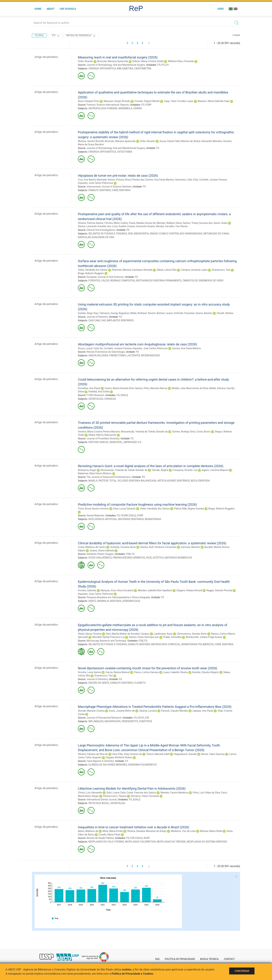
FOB (128, 554)
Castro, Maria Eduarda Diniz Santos (124, 388)
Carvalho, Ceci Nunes (176, 226)
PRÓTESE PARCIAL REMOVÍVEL (105, 442)
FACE (149, 557)
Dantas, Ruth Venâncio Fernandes (158, 547)
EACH (141, 717)
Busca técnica (209, 959)
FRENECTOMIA (117, 355)
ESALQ (124, 395)
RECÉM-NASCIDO (150, 355)
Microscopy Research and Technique (106, 640)
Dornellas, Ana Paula (89, 388)
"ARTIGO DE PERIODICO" (81, 35)
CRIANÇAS (110, 398)
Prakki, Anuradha (172, 637)
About (51, 8)
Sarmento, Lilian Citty (186, 179)
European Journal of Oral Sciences (105, 277)
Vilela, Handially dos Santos (93, 269)
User (221, 8)
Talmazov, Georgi (108, 313)
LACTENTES (133, 355)
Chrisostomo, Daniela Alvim (192, 633)
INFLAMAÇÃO (96, 721)
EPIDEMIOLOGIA (131, 601)
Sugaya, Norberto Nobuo (119, 757)
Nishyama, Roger (87, 470)
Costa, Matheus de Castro (92, 547)
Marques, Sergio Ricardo (117, 101)
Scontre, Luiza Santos (89, 672)
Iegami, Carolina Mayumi (215, 470)
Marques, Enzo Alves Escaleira (117, 590)
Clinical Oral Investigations (101, 230)
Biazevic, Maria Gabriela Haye (214, 101)
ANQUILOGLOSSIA (98, 355)
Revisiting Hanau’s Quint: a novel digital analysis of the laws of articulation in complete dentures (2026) (150, 466)
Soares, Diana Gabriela (102, 550)
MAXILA (92, 480)
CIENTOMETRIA (142, 68)
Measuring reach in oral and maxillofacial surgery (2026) (118, 57)
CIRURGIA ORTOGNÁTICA (102, 68)
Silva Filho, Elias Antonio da (127, 754)
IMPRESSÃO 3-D (132, 442)
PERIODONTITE (130, 721)
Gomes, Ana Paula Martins (159, 179)
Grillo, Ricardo (85, 61)
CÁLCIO (105, 280)
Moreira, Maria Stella (211, 831)
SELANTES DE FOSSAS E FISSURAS (107, 233)
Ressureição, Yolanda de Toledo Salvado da (144, 431)
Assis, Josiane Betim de (122, 710)
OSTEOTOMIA (124, 151)
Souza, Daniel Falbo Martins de (176, 141)
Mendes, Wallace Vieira (169, 223)
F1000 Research (95, 395)
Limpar (236, 35)
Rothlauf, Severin (147, 313)
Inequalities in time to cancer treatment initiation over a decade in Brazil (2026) (133, 827)
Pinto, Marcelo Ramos (155, 388)
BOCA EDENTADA (200, 480)
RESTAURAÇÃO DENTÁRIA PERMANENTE (158, 280)
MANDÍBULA (125, 108)
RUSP (147, 838)
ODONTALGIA (95, 398)
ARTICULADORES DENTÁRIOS (174, 480)
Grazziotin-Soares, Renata (150, 226)
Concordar (242, 971)
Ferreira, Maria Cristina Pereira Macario (99, 431)
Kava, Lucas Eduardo (124, 508)
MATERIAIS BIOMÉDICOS (178, 557)
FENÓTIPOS (145, 721)
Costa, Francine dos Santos (141, 792)
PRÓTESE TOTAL (107, 480)
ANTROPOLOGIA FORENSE (102, 108)
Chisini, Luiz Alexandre (90, 792)
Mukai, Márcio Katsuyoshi (102, 434)
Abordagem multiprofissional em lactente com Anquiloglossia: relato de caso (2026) (137, 344)
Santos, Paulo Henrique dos (144, 637)
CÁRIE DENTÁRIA (121, 190)
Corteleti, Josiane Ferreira (213, 179)
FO (158, 64)
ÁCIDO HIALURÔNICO (100, 557)
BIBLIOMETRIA (125, 68)
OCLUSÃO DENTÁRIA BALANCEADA (137, 480)
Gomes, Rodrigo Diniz (183, 431)
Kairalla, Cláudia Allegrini (205, 672)
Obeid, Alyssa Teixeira (89, 633)
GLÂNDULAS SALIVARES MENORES (107, 764)
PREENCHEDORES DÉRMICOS (129, 557)
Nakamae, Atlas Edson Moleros (95, 473)
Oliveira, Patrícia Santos (90, 223)
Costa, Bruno (203, 431)
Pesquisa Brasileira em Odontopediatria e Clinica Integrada (118, 597)
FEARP (124, 515)
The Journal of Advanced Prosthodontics (109, 477)
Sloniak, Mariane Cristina (91, 710)
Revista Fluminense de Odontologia (106, 351)
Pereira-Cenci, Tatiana (114, 796)
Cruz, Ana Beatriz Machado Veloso (96, 179)
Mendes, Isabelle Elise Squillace (155, 590)
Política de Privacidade (180, 959)
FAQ (157, 959)
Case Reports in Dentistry (100, 761)
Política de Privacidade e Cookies (132, 973)
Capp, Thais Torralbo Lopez (178, 101)
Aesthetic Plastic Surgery (100, 554)
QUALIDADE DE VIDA (103, 237)
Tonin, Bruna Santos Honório (93, 508)
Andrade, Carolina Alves (123, 547)
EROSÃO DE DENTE (98, 682)
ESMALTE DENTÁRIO (99, 190)
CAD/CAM (94, 320)
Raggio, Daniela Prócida (219, 590)
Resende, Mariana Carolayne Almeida (132, 269)
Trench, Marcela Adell (157, 754)
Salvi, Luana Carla (116, 792)
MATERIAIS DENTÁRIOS (131, 519)
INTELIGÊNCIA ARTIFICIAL (102, 519)
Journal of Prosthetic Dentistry (103, 438)
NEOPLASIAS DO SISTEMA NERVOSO (207, 841)
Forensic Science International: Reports (108, 104)
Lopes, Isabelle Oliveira (175, 672)
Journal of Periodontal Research (104, 717)
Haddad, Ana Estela (98, 391)
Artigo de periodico (46, 57)
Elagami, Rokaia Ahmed (189, 590)
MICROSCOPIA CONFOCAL (165, 644)
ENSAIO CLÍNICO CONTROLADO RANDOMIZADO (176, 233)
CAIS (103, 320)
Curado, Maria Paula (109, 834)
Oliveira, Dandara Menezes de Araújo (147, 831)
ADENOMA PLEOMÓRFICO (142, 764)
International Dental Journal (101, 799)
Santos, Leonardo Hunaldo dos (94, 226)
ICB (147, 717)
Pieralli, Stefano (225, 313)
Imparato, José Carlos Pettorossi (95, 183)
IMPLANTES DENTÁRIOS (120, 320)
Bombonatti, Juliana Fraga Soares (204, 637)
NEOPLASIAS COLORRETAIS (140, 841)
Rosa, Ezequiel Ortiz (88, 101)
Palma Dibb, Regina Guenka (189, 508)
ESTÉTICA (158, 557)
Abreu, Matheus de (88, 831)
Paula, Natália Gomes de (142, 223)
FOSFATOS (94, 280)
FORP (148, 104)
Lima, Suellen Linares (123, 226)
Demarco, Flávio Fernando (145, 796)
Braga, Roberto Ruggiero (91, 273)
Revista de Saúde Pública (100, 838)
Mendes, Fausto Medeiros (174, 792)
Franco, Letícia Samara (146, 672)
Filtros (39, 35)
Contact (229, 959)
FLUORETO (140, 682)
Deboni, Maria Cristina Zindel (148, 61)
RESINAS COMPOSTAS (122, 280)
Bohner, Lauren (165, 313)
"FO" (55, 35)
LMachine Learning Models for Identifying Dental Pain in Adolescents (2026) (132, 788)
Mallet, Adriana (217, 388)
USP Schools (68, 8)
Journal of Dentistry (97, 316)
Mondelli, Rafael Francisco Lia (108, 637)
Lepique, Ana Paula (203, 710)
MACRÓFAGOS (113, 721)
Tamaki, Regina (160, 470)
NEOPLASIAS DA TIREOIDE (171, 841)
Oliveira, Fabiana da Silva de (93, 754)
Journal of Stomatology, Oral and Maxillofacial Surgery (116, 64)
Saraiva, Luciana (148, 710)
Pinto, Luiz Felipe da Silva (206, 792)
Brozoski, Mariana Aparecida (112, 61)
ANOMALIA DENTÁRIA (109, 601)
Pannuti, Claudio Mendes (174, 710)
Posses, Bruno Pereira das (130, 179)
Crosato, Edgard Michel (146, 101)
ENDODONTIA (141, 233)
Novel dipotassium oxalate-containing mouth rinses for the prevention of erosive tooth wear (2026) (147, 668)
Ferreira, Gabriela (87, 590)
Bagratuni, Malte (128, 313)
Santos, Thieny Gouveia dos (197, 223)
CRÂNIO (137, 108)
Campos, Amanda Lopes (194, 269)
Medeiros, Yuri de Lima (183, 831)
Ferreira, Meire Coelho (116, 223)
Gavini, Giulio (220, 223)
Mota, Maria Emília (113, 831)
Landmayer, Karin (163, 633)
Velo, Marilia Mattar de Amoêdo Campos (127, 633)
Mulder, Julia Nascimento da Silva (190, 388)
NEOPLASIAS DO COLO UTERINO (106, 841)
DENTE (92, 601)
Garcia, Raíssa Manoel (118, 672)
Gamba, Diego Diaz (88, 313)
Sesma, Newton (204, 313)
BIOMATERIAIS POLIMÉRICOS (197, 644)
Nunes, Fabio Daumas (213, 754)
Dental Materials (95, 515)
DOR (130, 233)
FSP (132, 838)
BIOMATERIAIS (153, 519)
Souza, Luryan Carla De (90, 348)
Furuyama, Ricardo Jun (185, 470)
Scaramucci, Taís (221, 269)
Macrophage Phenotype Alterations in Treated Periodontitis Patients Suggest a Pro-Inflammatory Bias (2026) (154, 706)
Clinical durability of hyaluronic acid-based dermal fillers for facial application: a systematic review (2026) (152, 543)
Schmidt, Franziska (184, 313)
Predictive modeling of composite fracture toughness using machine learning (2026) (137, 504)
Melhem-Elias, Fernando (181, 61)
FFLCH (165, 64)
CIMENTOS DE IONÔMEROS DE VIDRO (202, 280)
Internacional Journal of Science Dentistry (109, 186)
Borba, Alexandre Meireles (208, 141)
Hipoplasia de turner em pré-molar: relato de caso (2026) (118, 175)
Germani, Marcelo (190, 547)
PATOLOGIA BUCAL (98, 803)
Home (38, 8)
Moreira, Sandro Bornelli (91, 141)
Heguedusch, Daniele (185, 754)
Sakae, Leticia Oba (166, 269)
